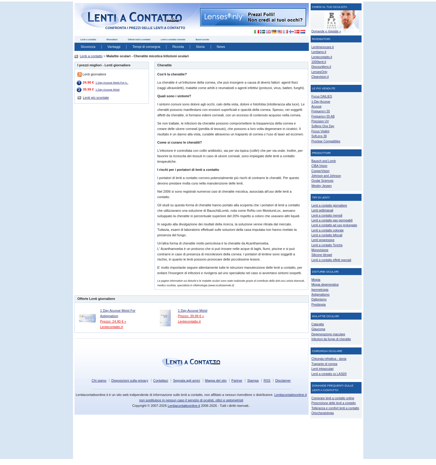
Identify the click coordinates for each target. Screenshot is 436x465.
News (221, 46)
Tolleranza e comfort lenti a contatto (335, 408)
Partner (236, 380)
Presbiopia (319, 304)
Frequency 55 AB (323, 116)
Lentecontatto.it (111, 327)
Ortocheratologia (323, 413)
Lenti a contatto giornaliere (329, 205)
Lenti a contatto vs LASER (329, 374)
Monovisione (320, 250)
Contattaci (160, 380)
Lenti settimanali (322, 210)
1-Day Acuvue (321, 101)
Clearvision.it (320, 76)
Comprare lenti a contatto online (333, 398)
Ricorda (178, 46)
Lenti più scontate (96, 97)
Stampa (253, 380)
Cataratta (318, 324)
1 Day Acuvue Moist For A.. (111, 82)
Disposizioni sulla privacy (129, 380)
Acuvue (317, 106)
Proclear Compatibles (326, 141)
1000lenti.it (319, 62)
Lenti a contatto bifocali (327, 235)
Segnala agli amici (186, 380)
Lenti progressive (323, 240)
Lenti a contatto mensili (327, 215)
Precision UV (320, 121)
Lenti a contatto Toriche (327, 245)
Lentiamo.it (319, 52)
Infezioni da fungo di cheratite (331, 339)
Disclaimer (283, 380)
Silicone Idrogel (322, 255)
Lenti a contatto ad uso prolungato (334, 225)
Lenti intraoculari (323, 368)
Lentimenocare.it (323, 47)
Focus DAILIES (322, 96)
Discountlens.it (321, 66)
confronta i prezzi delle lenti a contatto (145, 28)
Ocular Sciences (323, 180)
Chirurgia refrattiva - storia (329, 358)
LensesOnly (320, 72)
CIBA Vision (320, 166)
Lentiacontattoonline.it (184, 405)
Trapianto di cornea (325, 364)
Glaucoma (318, 329)
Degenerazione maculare (328, 334)
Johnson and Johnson (326, 176)
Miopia (316, 279)
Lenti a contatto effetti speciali (331, 260)
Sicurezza (88, 46)
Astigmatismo (321, 294)
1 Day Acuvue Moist (107, 89)
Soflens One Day (323, 126)
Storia (200, 46)
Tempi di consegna (146, 46)
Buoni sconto (202, 39)
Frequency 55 (321, 111)
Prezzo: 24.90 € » (113, 321)
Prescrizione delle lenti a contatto (334, 403)
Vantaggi (114, 46)
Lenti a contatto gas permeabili (332, 220)
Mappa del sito (216, 380)
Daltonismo (319, 299)
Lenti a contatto (88, 39)
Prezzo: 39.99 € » (191, 316)
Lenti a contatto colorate (173, 39)
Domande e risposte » (326, 31)
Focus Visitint (320, 131)
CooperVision (321, 171)
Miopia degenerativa (325, 284)
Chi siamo (98, 380)
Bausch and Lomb (324, 161)
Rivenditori (112, 39)
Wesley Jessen (322, 186)
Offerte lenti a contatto (139, 39)
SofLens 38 (319, 136)
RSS (266, 380)
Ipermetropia (320, 289)
